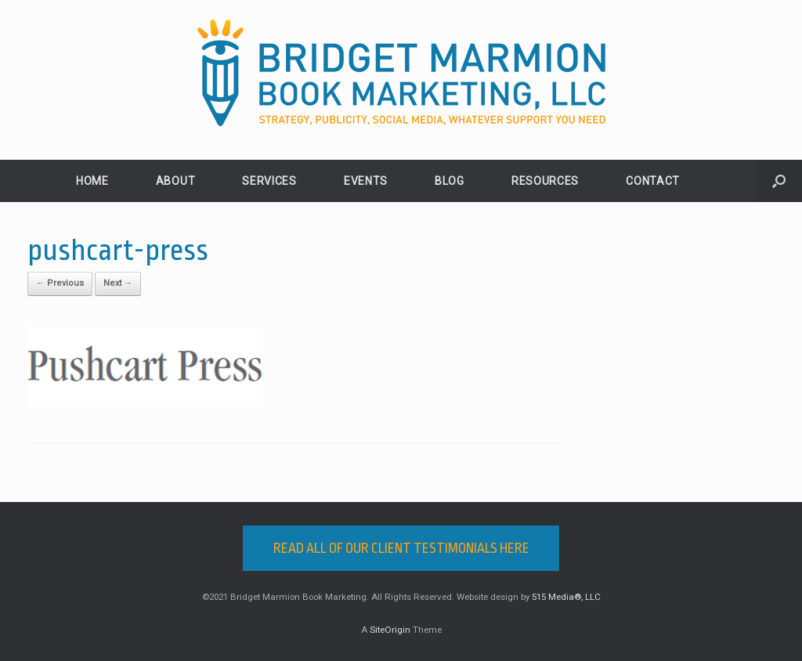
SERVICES (269, 181)
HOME (92, 181)
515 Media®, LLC (566, 596)
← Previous (60, 283)
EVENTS (366, 181)
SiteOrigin (390, 629)
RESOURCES (545, 181)
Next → (117, 283)
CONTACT (653, 181)
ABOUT (176, 181)
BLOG (449, 181)
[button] (779, 181)
